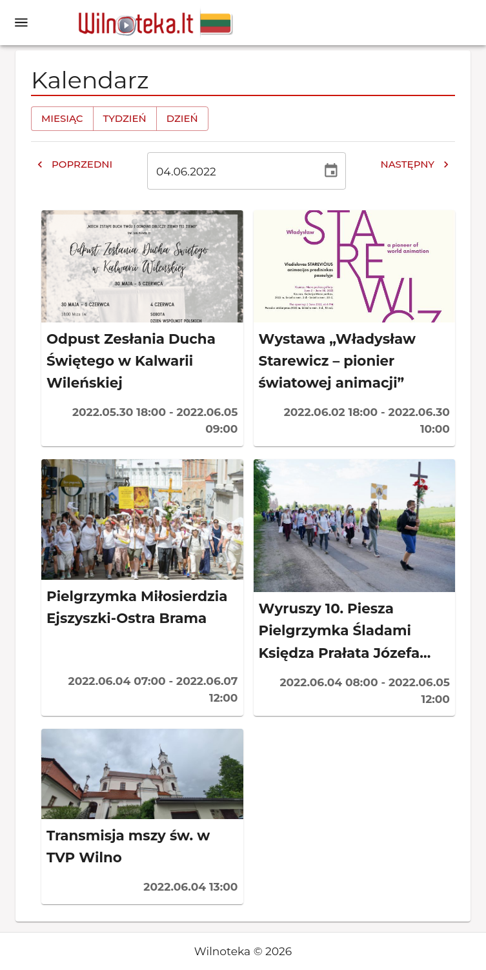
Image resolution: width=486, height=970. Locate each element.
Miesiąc (62, 118)
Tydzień (125, 118)
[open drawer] (21, 22)
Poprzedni (74, 164)
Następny (415, 164)
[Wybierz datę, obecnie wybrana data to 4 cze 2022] (331, 170)
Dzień (182, 118)
